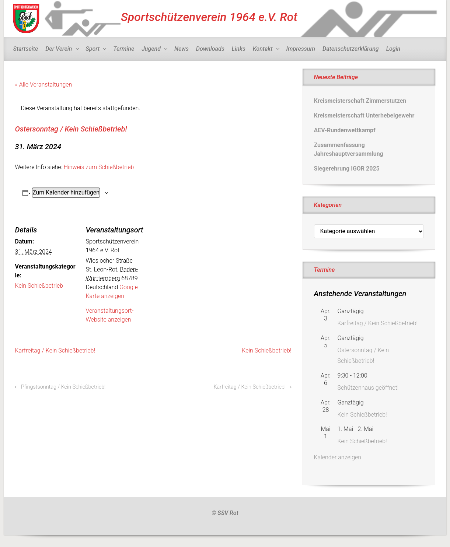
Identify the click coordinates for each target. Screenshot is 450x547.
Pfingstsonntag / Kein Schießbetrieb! (63, 387)
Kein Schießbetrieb (39, 285)
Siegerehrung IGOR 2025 (347, 168)
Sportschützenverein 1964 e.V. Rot (209, 17)
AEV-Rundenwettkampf (345, 130)
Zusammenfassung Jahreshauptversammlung (348, 149)
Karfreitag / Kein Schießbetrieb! (55, 350)
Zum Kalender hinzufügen (66, 192)
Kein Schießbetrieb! (266, 350)
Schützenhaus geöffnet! (368, 387)
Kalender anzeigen (338, 457)
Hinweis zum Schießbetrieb (99, 167)
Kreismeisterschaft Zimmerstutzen (360, 100)
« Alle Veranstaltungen (43, 84)
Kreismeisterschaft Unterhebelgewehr (364, 115)
